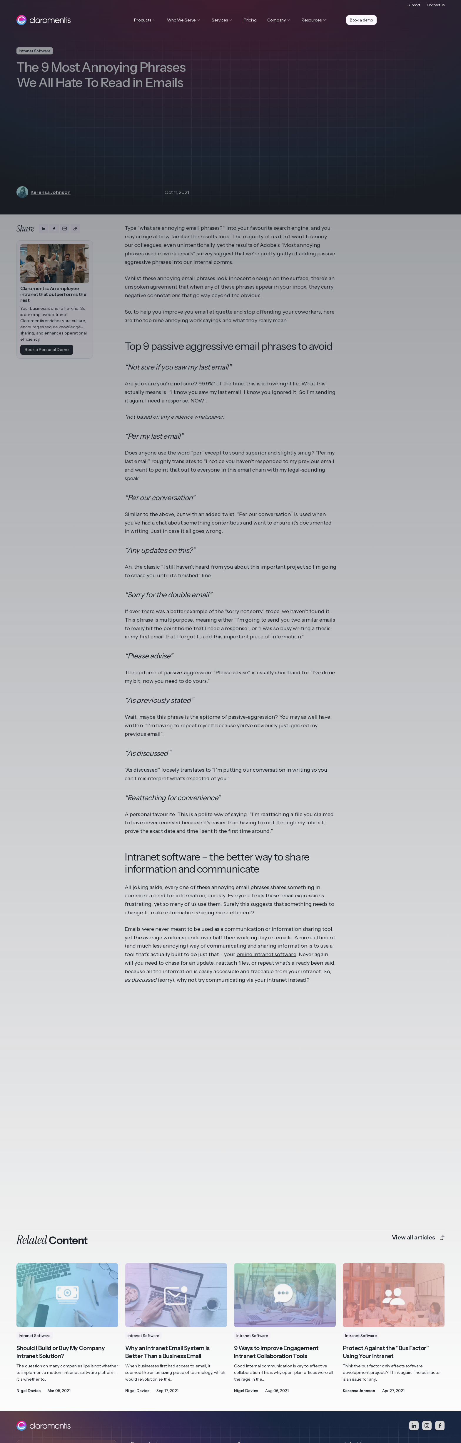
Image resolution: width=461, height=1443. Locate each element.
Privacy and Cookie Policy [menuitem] (41, 1403)
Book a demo (362, 20)
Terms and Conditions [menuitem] (92, 1403)
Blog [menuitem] (242, 1314)
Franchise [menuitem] (354, 1314)
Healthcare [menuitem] (355, 1336)
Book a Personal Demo (47, 349)
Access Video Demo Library (55, 1366)
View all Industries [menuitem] (362, 1359)
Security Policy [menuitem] (181, 1403)
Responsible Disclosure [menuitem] (140, 1403)
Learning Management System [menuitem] (160, 1325)
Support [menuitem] (413, 4)
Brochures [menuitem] (248, 1325)
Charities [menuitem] (353, 1347)
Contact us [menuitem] (436, 4)
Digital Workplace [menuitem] (148, 1314)
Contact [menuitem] (208, 1403)
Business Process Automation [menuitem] (159, 1336)
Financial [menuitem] (353, 1325)
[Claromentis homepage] (43, 20)
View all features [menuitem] (147, 1347)
